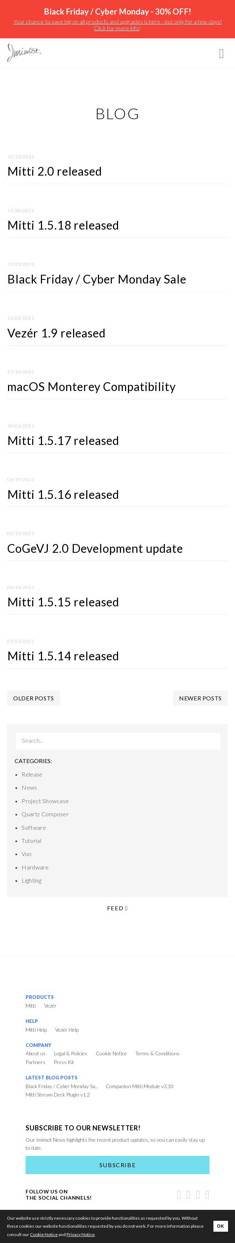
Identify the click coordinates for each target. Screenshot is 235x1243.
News (29, 787)
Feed (117, 907)
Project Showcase (45, 800)
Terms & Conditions (157, 1053)
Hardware (35, 867)
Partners (35, 1062)
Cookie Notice (111, 1053)
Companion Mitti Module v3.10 (140, 1086)
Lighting (31, 880)
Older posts (33, 698)
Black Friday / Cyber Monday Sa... (62, 1086)
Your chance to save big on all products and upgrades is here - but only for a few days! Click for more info (118, 24)
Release (32, 774)
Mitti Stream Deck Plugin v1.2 (58, 1094)
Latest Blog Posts (51, 1077)
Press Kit (64, 1062)
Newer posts (200, 698)
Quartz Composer (45, 813)
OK (220, 1226)
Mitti (31, 1005)
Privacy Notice (81, 1234)
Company (38, 1045)
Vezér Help (67, 1030)
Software (34, 827)
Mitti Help (36, 1030)
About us (36, 1053)
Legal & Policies (70, 1053)
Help (32, 1021)
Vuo (26, 853)
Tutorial (31, 840)
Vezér (50, 1005)
